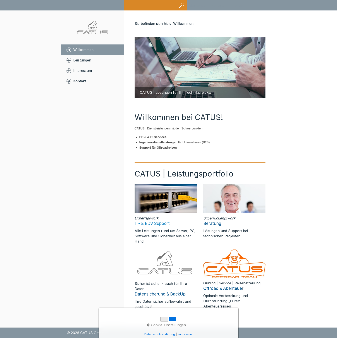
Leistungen (82, 60)
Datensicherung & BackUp (160, 294)
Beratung (212, 223)
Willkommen (83, 50)
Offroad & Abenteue (222, 288)
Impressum (239, 5)
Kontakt (217, 5)
